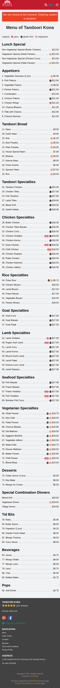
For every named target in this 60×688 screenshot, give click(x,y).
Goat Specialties (15, 310)
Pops (6, 585)
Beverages (10, 550)
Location (5, 639)
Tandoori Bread (14, 124)
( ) (51, 5)
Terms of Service (34, 683)
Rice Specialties (15, 275)
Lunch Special (13, 44)
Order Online (7, 636)
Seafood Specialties (18, 377)
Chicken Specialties (18, 217)
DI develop (34, 676)
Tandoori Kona (11, 602)
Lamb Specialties (16, 333)
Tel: (9, 663)
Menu (4, 633)
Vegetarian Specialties (20, 408)
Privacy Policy (7, 650)
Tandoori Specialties (18, 182)
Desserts (9, 470)
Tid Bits (8, 514)
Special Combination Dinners (26, 492)
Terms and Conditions (10, 646)
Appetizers (11, 71)
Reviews (5, 643)
